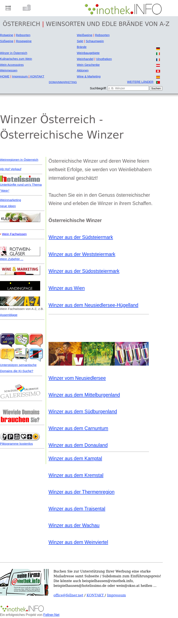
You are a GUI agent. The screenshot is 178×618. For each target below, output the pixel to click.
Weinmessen (8, 70)
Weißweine (84, 35)
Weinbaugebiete (88, 53)
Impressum (21, 76)
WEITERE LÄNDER (140, 82)
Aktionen (82, 70)
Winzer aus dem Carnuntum (78, 428)
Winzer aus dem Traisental (77, 508)
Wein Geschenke (88, 64)
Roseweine (24, 41)
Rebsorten (23, 35)
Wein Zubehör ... (11, 259)
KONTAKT (37, 76)
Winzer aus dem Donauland (78, 445)
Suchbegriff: (98, 88)
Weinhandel (85, 59)
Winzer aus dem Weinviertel (78, 542)
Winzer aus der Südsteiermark (81, 237)
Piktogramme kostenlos (16, 443)
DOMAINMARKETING (63, 82)
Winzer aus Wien (67, 288)
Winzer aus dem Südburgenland (83, 411)
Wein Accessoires (12, 64)
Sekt (80, 41)
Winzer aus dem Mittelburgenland (84, 395)
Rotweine (6, 35)
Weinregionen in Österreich (19, 159)
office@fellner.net (68, 595)
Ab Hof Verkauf (10, 169)
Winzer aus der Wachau (74, 525)
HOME (5, 76)
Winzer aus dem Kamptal (75, 458)
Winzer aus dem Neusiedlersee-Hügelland (93, 305)
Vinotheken (104, 59)
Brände (82, 47)
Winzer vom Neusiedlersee (77, 378)
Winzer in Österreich (13, 53)
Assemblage (8, 315)
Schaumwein (95, 41)
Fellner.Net (51, 615)
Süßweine (6, 41)
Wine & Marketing (89, 76)
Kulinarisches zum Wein (16, 58)
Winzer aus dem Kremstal (76, 475)
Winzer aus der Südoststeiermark (84, 271)
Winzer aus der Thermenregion (82, 492)
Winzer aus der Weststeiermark (82, 254)
